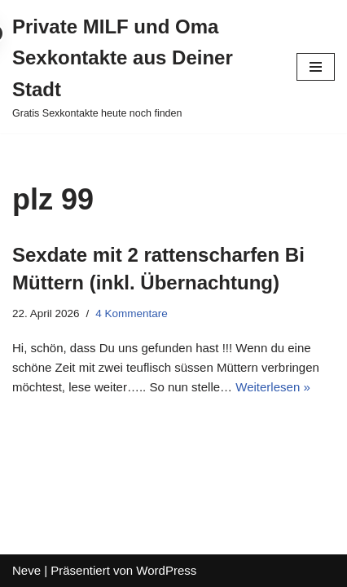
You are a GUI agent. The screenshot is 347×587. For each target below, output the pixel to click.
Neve (26, 570)
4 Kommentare (131, 313)
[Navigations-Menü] (315, 67)
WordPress (166, 570)
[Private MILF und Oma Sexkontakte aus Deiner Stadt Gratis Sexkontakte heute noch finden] (142, 66)
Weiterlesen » (272, 387)
